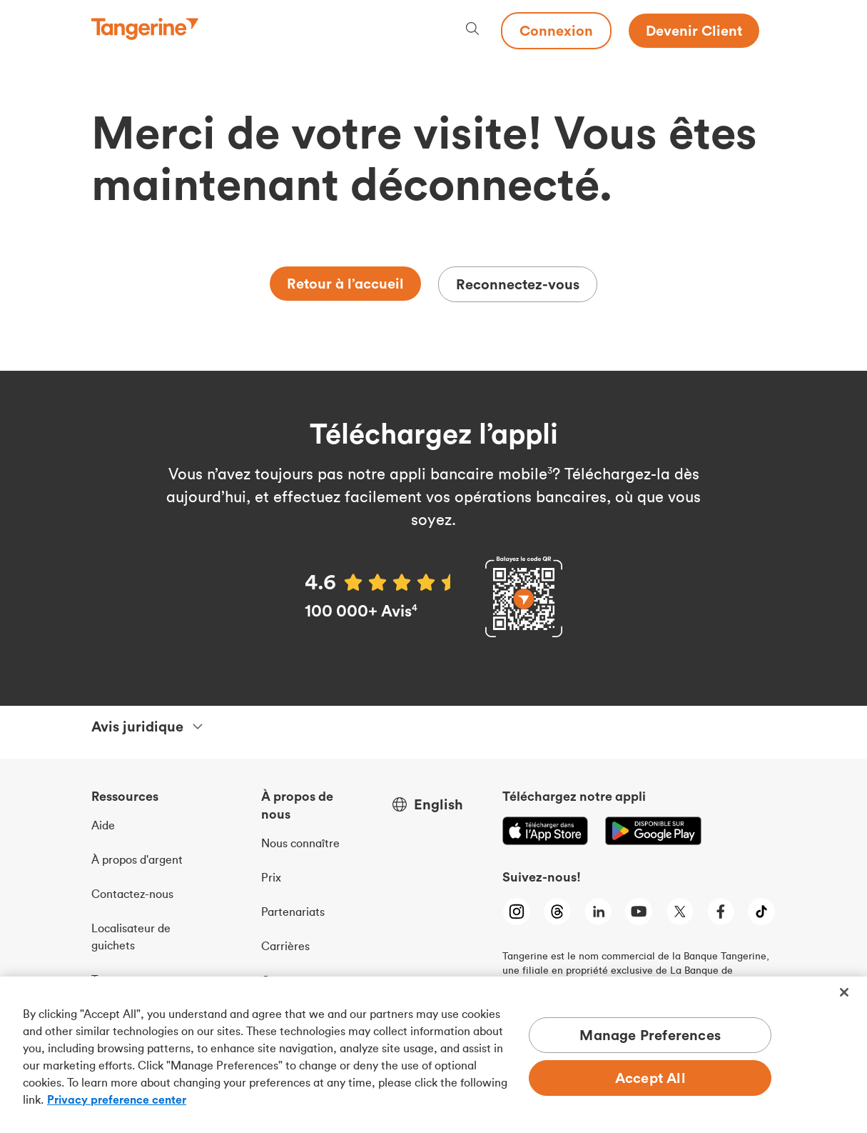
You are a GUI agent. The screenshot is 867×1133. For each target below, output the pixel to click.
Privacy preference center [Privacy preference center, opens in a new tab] (116, 1099)
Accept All (650, 1078)
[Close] (844, 992)
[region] (433, 1055)
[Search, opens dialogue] (472, 30)
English (438, 804)
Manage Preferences (650, 1035)
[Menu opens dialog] (767, 31)
